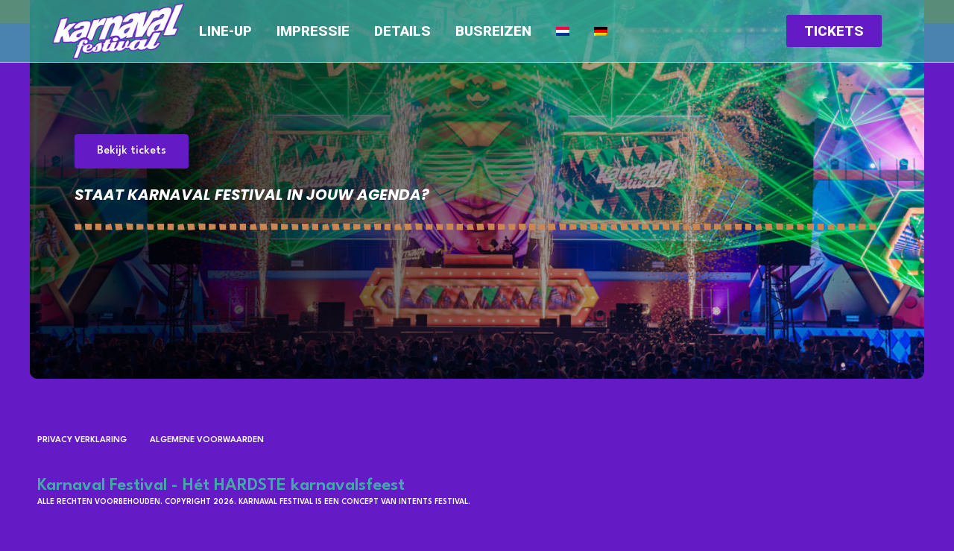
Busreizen (493, 31)
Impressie (313, 31)
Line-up (225, 31)
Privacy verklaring (82, 440)
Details (402, 31)
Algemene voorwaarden (207, 440)
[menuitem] (562, 31)
